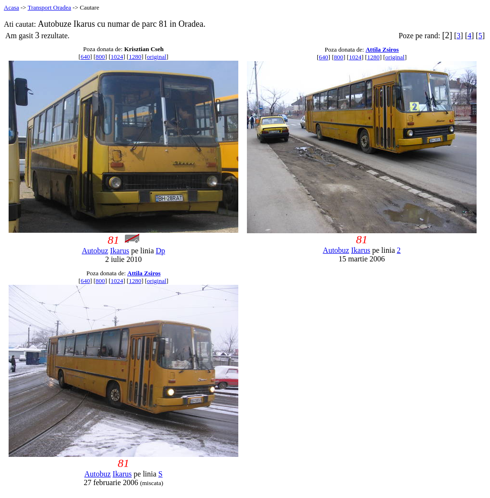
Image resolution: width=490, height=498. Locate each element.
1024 (117, 56)
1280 (135, 56)
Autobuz (95, 251)
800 (100, 56)
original (156, 56)
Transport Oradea (49, 7)
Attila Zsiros (382, 49)
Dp (161, 251)
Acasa (11, 7)
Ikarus (119, 251)
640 (85, 56)
